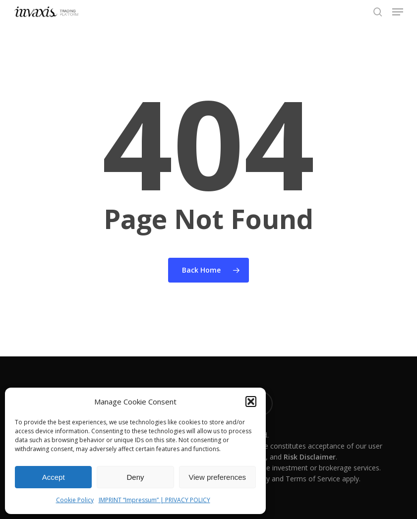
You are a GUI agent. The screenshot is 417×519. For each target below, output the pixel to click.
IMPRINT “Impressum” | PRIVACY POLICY (154, 500)
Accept (53, 477)
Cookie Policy (75, 500)
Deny (135, 477)
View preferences (217, 477)
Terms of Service (313, 478)
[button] (251, 401)
